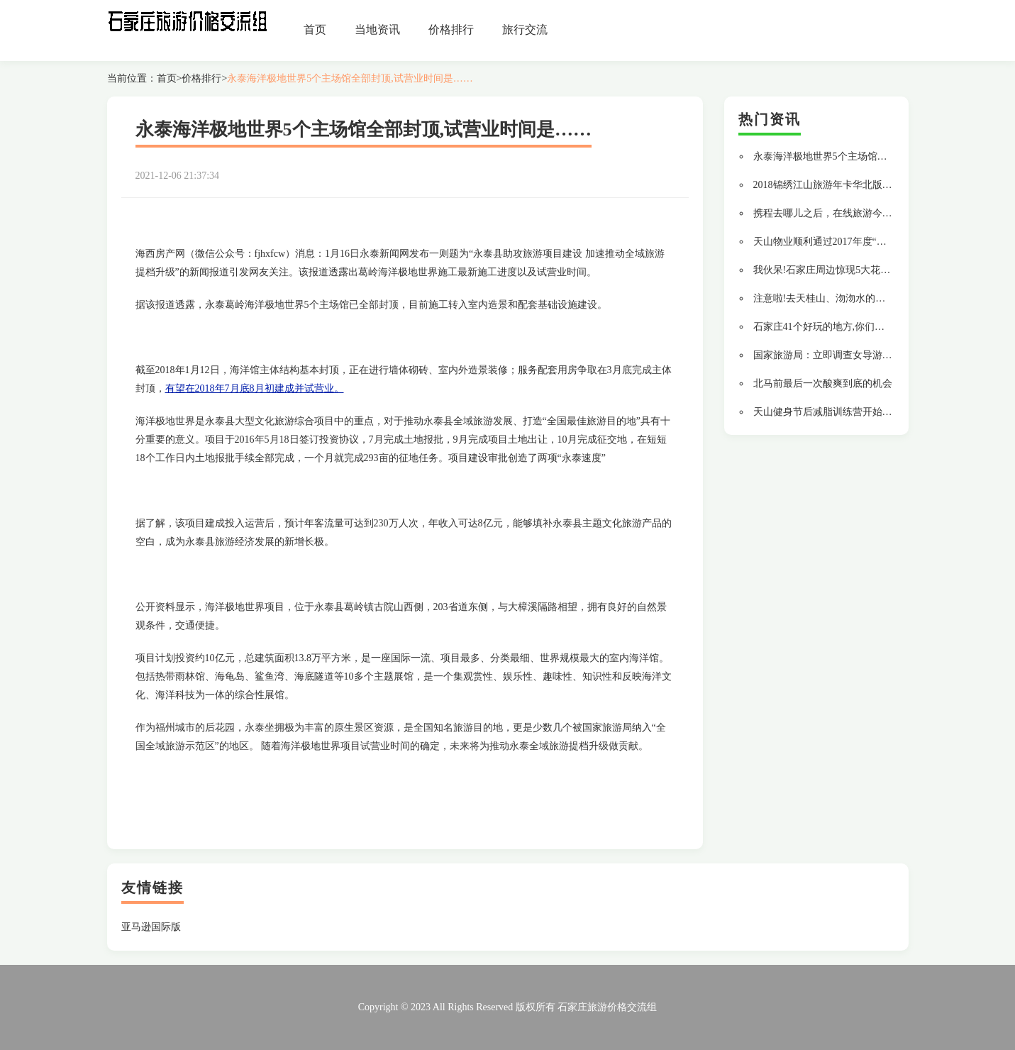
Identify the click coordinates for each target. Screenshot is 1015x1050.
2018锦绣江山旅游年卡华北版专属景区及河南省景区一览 (877, 184)
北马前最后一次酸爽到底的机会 (822, 383)
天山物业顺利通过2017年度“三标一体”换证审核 (856, 241)
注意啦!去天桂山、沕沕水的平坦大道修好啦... (853, 298)
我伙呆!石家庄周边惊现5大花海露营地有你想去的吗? (869, 270)
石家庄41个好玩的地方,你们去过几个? (836, 326)
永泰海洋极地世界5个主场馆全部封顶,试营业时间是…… (350, 78)
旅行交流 (525, 29)
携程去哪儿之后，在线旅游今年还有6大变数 (850, 213)
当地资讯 (377, 29)
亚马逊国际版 (151, 927)
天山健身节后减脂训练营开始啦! (824, 412)
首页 (315, 29)
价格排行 (451, 29)
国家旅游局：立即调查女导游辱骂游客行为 (847, 355)
